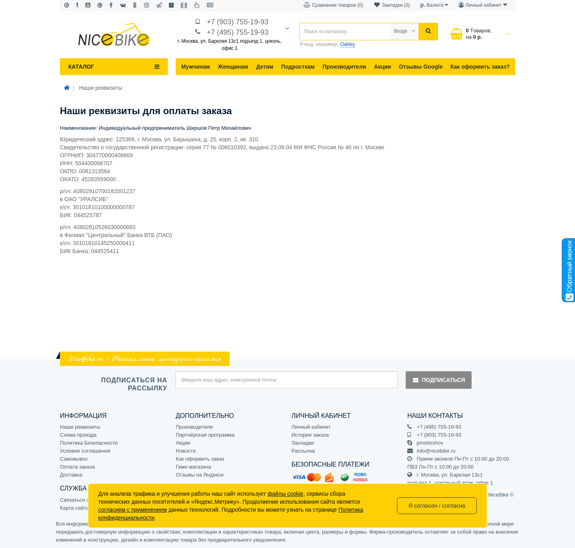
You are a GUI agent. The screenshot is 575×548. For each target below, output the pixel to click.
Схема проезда (78, 435)
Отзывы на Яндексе (200, 475)
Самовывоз (73, 459)
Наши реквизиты (80, 427)
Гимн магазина (193, 467)
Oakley (347, 44)
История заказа (310, 435)
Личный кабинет (311, 427)
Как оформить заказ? (480, 66)
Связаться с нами (81, 500)
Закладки (302, 443)
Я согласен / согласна (436, 505)
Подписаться (438, 380)
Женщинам (233, 66)
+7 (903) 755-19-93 (238, 22)
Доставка (71, 475)
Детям (264, 66)
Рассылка (303, 451)
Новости (186, 451)
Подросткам (298, 66)
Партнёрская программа (205, 435)
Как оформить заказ (200, 459)
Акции (382, 66)
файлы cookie (285, 494)
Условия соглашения (85, 451)
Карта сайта (74, 508)
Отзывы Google (420, 66)
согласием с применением (132, 509)
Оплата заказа (77, 467)
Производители (344, 66)
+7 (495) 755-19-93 (238, 32)
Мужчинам (195, 66)
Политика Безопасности (89, 443)
